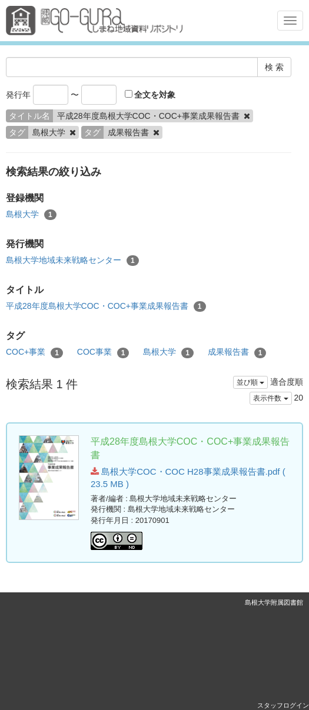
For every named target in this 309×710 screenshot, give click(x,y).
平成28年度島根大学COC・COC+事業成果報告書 (106, 306)
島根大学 (31, 214)
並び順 (250, 382)
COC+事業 (34, 352)
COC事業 (103, 352)
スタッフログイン (283, 705)
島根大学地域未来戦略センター (72, 260)
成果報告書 (237, 352)
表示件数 (270, 398)
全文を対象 (150, 94)
